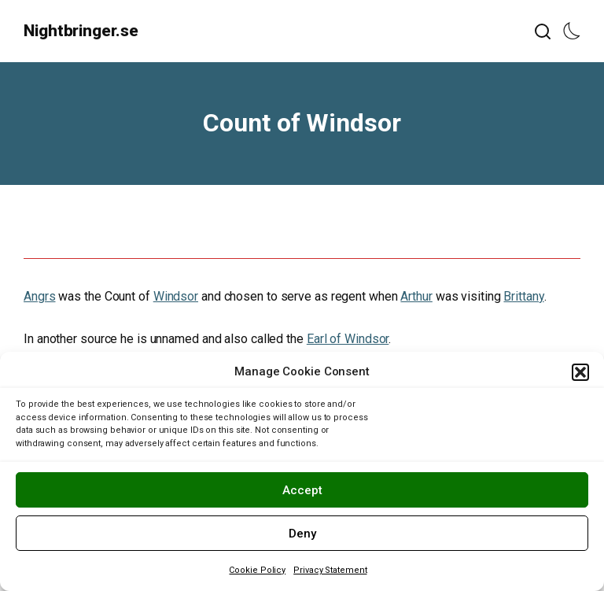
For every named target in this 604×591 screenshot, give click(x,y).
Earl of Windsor (348, 338)
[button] (580, 372)
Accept (302, 490)
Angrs (40, 296)
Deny (302, 533)
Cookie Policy (257, 570)
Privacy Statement (329, 570)
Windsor (175, 296)
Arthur (416, 296)
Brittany (523, 296)
